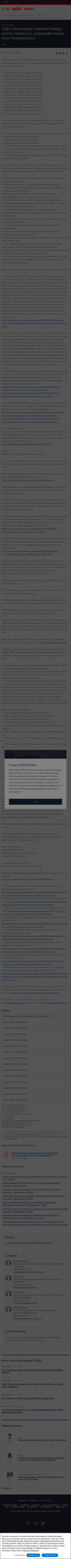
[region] (35, 1546)
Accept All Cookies (50, 1555)
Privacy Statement (31, 1551)
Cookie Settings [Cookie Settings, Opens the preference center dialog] (19, 1555)
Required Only (33, 1555)
